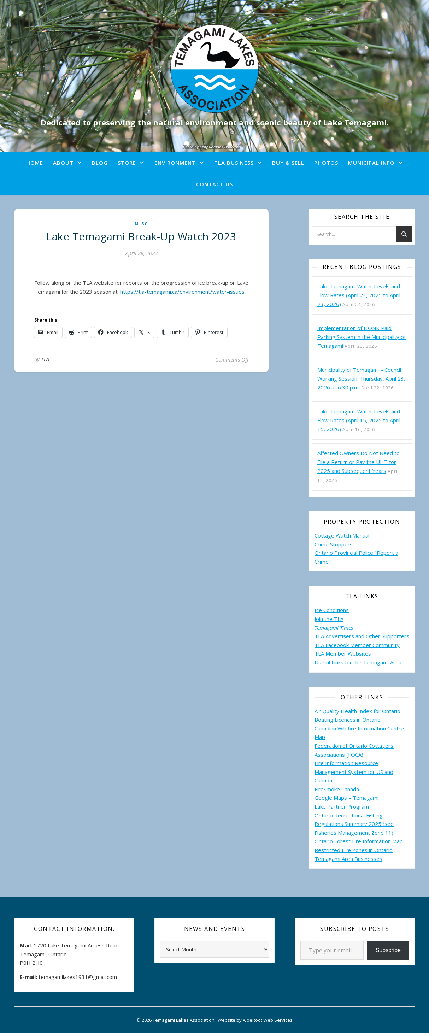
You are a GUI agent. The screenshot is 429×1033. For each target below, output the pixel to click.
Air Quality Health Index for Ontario (357, 711)
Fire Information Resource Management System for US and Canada (354, 771)
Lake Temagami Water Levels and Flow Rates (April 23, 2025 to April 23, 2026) (358, 295)
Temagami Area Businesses (348, 858)
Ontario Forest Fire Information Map (359, 841)
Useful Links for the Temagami (352, 662)
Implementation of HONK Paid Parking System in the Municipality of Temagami (361, 336)
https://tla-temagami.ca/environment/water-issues (182, 291)
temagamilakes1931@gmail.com (78, 976)
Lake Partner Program (342, 806)
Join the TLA (329, 618)
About (63, 162)
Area (395, 662)
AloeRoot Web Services (268, 1020)
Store (127, 162)
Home (34, 162)
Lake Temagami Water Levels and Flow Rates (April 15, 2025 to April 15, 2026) (358, 420)
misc (141, 224)
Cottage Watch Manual (342, 535)
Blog (100, 162)
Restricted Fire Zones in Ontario (354, 849)
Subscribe (388, 950)
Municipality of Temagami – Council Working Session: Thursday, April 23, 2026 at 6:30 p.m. (361, 378)
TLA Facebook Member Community (357, 644)
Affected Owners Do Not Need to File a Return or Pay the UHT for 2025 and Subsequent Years (358, 462)
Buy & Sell (288, 162)
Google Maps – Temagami (346, 797)
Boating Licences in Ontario (348, 719)
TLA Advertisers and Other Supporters (362, 636)
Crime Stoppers (334, 544)
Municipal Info (371, 162)
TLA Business (234, 162)
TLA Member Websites (343, 653)
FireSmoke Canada (337, 789)
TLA (45, 359)
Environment (175, 162)
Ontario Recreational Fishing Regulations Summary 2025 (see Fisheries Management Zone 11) (354, 824)
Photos (326, 162)
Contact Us (214, 184)
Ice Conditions (332, 610)
